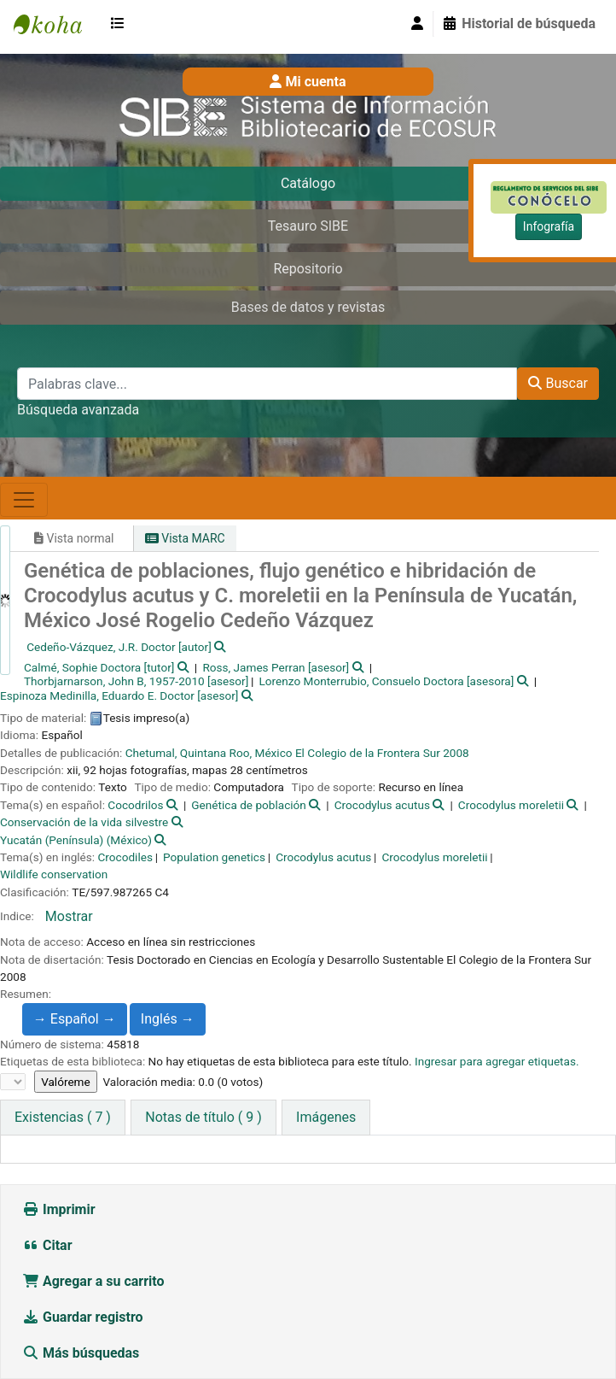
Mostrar (69, 916)
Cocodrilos (135, 805)
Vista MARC (185, 538)
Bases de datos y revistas (308, 307)
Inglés (168, 1019)
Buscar (558, 383)
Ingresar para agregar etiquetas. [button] (497, 1061)
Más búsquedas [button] (82, 1353)
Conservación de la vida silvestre (84, 822)
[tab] (203, 1117)
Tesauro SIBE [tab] (308, 226)
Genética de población (248, 805)
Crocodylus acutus (382, 805)
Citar (47, 1245)
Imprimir (59, 1209)
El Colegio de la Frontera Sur (367, 753)
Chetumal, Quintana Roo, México (209, 753)
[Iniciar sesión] (417, 24)
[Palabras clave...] (267, 383)
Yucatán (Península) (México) (76, 840)
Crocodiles (124, 857)
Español (83, 1019)
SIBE (56, 24)
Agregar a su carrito (93, 1281)
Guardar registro (84, 1317)
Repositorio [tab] (307, 269)
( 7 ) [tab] (63, 1117)
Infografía (548, 226)
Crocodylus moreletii (511, 805)
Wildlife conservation (54, 874)
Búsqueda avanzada (78, 410)
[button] (121, 24)
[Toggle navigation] (24, 500)
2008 (456, 753)
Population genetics (214, 857)
